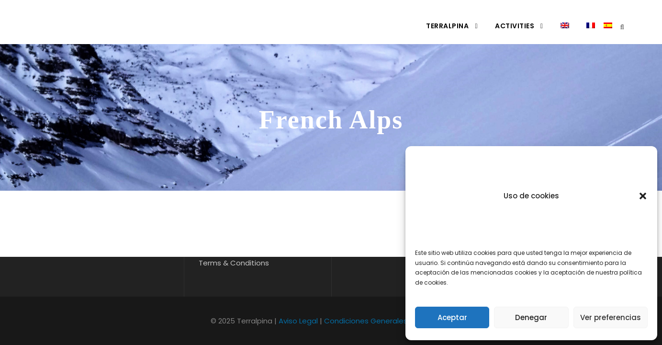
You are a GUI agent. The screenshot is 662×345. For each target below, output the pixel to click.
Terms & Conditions (234, 263)
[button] (643, 196)
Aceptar (452, 317)
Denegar (531, 317)
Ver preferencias (610, 317)
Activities (514, 26)
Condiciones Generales (365, 321)
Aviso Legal (298, 321)
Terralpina (447, 26)
